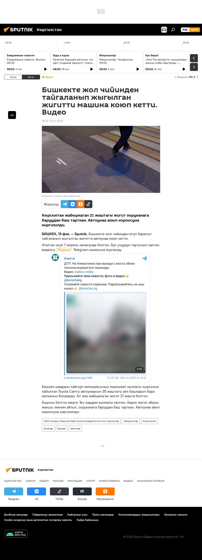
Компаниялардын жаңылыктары (139, 514)
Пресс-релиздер (103, 514)
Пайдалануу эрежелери (47, 514)
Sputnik (48, 195)
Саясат (31, 481)
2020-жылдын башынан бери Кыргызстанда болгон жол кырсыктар (81, 421)
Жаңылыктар (131, 421)
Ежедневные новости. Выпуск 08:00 (26, 61)
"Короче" (64, 249)
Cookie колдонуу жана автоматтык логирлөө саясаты (38, 520)
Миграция (74, 481)
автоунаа (75, 428)
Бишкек (62, 428)
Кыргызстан (149, 421)
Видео (128, 481)
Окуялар (48, 428)
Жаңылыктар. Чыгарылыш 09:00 (116, 61)
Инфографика (109, 481)
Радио (44, 481)
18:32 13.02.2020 (52, 121)
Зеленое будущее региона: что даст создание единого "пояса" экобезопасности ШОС (73, 63)
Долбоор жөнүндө (16, 514)
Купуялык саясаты (175, 514)
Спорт (90, 481)
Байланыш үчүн (77, 514)
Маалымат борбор (151, 481)
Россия (58, 481)
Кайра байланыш (87, 520)
